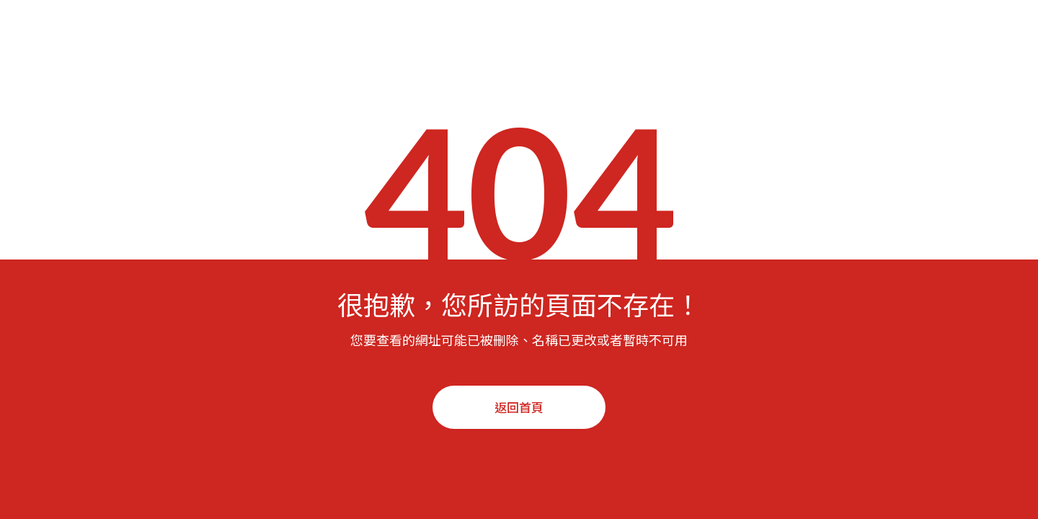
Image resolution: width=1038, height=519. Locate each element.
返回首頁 (519, 407)
